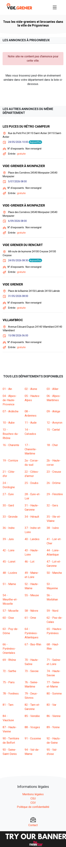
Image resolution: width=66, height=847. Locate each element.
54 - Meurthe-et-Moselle (10, 599)
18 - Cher (52, 445)
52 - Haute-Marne (32, 586)
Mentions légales (33, 794)
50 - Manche (54, 573)
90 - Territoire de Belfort (11, 740)
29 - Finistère (55, 494)
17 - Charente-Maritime (31, 449)
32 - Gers (52, 505)
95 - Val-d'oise (52, 752)
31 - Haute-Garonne (32, 507)
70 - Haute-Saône (32, 662)
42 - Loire (8, 550)
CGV (33, 803)
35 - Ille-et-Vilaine (54, 519)
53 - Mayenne (52, 586)
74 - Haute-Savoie (54, 673)
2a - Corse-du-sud (32, 463)
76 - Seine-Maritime (31, 684)
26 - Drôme (54, 483)
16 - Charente (11, 445)
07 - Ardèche (10, 411)
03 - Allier (52, 389)
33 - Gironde (10, 517)
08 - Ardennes (30, 413)
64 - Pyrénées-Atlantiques (31, 633)
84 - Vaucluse (8, 718)
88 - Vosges (32, 727)
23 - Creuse (54, 472)
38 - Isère (53, 528)
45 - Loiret (9, 562)
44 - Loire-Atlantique (53, 552)
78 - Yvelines (11, 694)
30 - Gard (8, 505)
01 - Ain (7, 389)
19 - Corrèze (10, 461)
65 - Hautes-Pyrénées (54, 631)
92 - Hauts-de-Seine (54, 740)
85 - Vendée (32, 716)
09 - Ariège (53, 411)
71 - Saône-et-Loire (54, 662)
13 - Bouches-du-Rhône (10, 434)
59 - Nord (52, 611)
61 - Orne (30, 618)
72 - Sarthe (9, 671)
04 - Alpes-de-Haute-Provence (10, 400)
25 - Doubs (31, 483)
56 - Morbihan (52, 597)
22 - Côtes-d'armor (32, 474)
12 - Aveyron (54, 423)
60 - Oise (8, 618)
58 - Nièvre (31, 611)
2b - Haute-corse (54, 463)
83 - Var (51, 705)
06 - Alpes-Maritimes (54, 398)
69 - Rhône (9, 660)
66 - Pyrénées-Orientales (9, 648)
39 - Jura (8, 539)
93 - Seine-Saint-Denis (10, 752)
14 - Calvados (30, 432)
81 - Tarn (8, 705)
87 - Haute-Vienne (10, 729)
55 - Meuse (32, 595)
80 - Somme (54, 694)
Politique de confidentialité (33, 807)
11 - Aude (31, 423)
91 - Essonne (33, 738)
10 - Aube (9, 423)
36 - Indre (9, 528)
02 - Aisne (31, 389)
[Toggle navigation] (55, 7)
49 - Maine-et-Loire (32, 575)
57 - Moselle (10, 611)
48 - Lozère (10, 573)
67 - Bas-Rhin (33, 644)
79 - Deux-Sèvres (31, 696)
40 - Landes (32, 539)
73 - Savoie (32, 671)
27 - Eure (8, 494)
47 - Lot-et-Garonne (54, 564)
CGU (33, 798)
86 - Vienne (54, 716)
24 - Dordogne (9, 485)
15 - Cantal (53, 430)
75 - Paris (9, 682)
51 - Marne (9, 584)
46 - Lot (29, 562)
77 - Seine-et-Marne (53, 684)
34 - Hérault (32, 517)
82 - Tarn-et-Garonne (32, 707)
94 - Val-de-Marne (32, 752)
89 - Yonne (53, 727)
